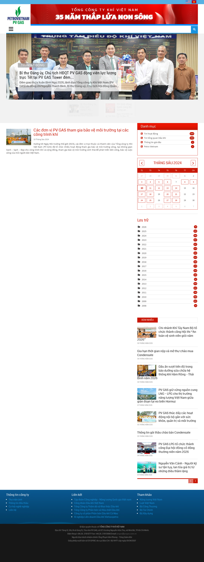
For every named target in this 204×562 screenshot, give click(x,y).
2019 (144, 257)
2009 (144, 301)
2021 (144, 248)
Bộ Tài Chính (146, 510)
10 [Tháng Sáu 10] (141, 188)
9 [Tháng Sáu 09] (193, 182)
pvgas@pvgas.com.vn (127, 533)
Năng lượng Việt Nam (151, 499)
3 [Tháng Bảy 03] (158, 206)
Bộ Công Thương (148, 506)
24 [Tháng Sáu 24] (142, 200)
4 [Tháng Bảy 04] (167, 206)
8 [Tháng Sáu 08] (184, 182)
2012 (144, 288)
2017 (144, 266)
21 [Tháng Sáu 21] (176, 194)
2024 (144, 235)
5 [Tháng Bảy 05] (176, 206)
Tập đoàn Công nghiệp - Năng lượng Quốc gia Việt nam (102, 499)
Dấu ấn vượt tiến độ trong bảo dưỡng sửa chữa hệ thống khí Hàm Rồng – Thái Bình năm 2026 (165, 372)
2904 (192, 133)
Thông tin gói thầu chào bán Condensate (163, 432)
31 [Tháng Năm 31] (176, 175)
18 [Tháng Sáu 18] (150, 194)
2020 (144, 253)
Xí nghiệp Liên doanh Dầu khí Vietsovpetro (96, 517)
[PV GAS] (18, 15)
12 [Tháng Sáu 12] (159, 188)
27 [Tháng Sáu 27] (167, 200)
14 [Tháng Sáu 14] (176, 188)
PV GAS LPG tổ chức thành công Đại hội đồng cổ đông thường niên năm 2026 (177, 447)
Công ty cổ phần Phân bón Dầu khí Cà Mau (96, 513)
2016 (144, 270)
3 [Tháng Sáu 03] (141, 182)
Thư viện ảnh (15, 499)
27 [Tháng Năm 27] (142, 175)
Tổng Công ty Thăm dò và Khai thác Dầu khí (96, 506)
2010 (144, 296)
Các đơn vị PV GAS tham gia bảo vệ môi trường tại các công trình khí (18, 137)
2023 (144, 239)
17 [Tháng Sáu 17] (142, 194)
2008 (144, 305)
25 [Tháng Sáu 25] (150, 200)
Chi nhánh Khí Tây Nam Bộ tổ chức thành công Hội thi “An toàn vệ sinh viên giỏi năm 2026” (167, 333)
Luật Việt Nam (147, 503)
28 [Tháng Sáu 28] (176, 200)
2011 (144, 292)
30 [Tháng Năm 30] (167, 175)
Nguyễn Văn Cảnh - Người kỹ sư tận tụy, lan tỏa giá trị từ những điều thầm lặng (178, 467)
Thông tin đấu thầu (18, 503)
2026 (144, 226)
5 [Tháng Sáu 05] (158, 182)
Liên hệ (12, 510)
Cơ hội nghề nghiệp (19, 506)
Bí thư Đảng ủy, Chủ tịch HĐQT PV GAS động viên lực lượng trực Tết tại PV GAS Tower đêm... (102, 66)
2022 (144, 244)
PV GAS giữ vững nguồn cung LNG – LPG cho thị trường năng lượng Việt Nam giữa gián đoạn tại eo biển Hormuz (167, 395)
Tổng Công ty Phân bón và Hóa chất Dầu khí (96, 510)
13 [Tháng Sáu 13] (167, 188)
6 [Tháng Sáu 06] (167, 182)
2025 (144, 231)
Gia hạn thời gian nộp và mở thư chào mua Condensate (165, 353)
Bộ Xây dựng (146, 513)
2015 (144, 274)
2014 (144, 279)
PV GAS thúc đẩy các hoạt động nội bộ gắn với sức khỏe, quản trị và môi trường (177, 417)
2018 (144, 261)
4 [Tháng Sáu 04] (150, 182)
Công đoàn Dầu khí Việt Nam (89, 503)
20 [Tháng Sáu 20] (167, 194)
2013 (144, 283)
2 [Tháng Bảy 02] (150, 206)
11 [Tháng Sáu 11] (150, 188)
